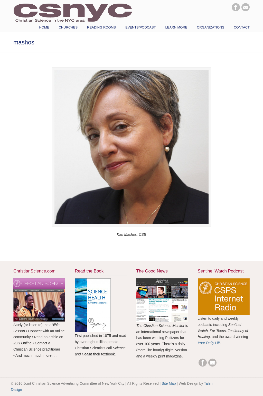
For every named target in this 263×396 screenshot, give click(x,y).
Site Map (169, 383)
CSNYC (72, 12)
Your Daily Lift (209, 343)
